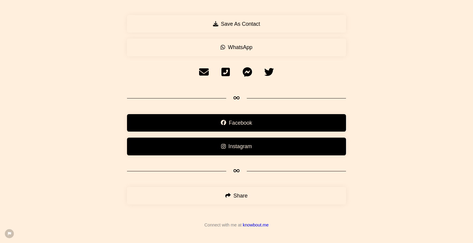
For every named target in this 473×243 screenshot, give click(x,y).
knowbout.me (256, 225)
